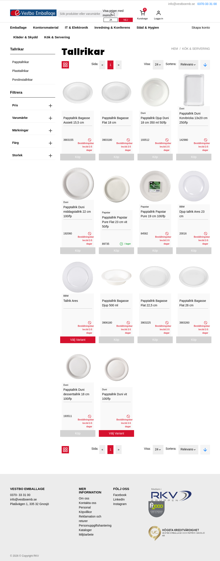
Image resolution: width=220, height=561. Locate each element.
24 (158, 64)
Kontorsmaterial (45, 27)
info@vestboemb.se (181, 4)
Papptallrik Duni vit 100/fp (114, 396)
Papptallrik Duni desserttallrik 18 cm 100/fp (76, 394)
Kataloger (85, 530)
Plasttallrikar (20, 71)
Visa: (147, 64)
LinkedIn (119, 499)
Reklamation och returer (90, 519)
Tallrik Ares (70, 300)
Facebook (119, 495)
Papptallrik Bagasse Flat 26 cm (192, 303)
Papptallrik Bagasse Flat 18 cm (115, 120)
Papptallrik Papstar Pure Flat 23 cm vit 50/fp (114, 222)
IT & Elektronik (76, 27)
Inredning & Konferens (112, 27)
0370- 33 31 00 (20, 495)
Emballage (18, 27)
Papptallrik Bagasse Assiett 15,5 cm (76, 120)
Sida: (95, 64)
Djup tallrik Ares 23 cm (192, 214)
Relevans (188, 64)
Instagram (120, 504)
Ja (110, 20)
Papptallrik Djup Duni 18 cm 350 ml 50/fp (155, 120)
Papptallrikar (20, 62)
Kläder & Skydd (25, 37)
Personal (85, 507)
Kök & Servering (57, 37)
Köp (78, 157)
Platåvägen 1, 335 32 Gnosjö (29, 504)
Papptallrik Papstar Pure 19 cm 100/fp (153, 214)
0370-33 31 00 (207, 4)
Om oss (84, 498)
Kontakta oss (87, 503)
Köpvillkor (85, 512)
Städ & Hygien (148, 27)
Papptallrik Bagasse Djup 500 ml (115, 303)
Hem (174, 48)
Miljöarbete (86, 534)
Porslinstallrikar (22, 79)
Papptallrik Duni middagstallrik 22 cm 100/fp (77, 211)
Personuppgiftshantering (93, 525)
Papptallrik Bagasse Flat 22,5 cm (154, 303)
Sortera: (171, 64)
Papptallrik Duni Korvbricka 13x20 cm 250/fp (193, 118)
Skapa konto (200, 27)
